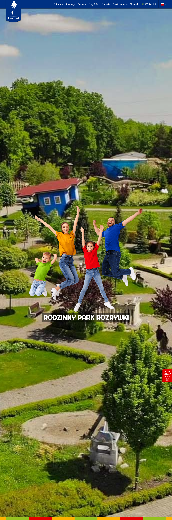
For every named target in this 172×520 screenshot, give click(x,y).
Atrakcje (71, 4)
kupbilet (167, 374)
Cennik (82, 4)
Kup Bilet (94, 4)
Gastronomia (120, 4)
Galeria (106, 4)
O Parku (59, 4)
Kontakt (135, 4)
